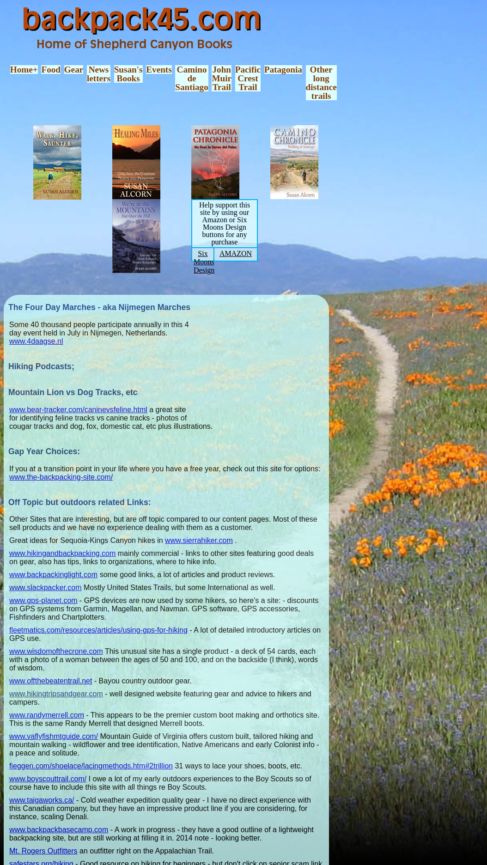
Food (51, 69)
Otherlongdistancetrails (321, 83)
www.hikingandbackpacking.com (62, 553)
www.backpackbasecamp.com (58, 830)
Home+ (24, 69)
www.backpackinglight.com (53, 575)
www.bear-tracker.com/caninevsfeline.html (78, 410)
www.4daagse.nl (36, 341)
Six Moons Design (204, 262)
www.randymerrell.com (46, 715)
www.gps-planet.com (43, 600)
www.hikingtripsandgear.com (56, 694)
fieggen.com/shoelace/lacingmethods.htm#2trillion (91, 766)
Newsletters (98, 74)
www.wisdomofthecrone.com (56, 651)
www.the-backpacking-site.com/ (61, 477)
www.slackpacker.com (45, 587)
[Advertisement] (266, 360)
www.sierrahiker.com (199, 540)
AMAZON (235, 253)
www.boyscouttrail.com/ (47, 779)
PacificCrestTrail (248, 78)
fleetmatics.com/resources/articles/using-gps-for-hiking (98, 630)
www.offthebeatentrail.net (50, 681)
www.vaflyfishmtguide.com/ (53, 736)
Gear (74, 69)
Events (158, 69)
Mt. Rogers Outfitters (43, 851)
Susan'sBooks (128, 74)
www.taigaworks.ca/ (41, 800)
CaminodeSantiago (191, 78)
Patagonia (283, 69)
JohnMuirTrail (221, 78)
